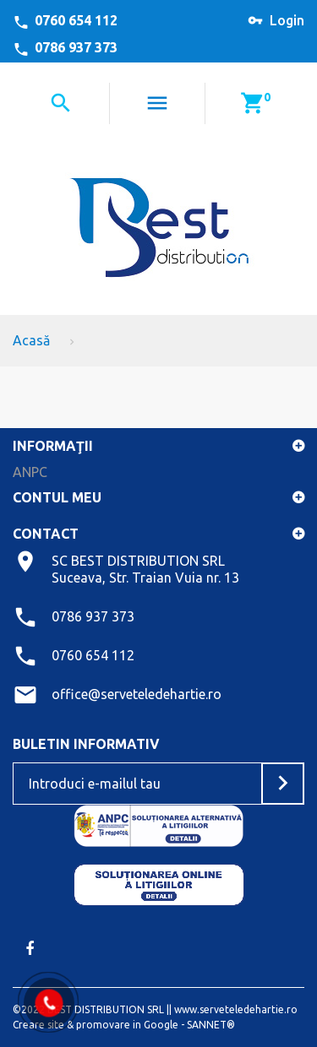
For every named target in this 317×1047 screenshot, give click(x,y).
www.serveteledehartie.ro (236, 1009)
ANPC (30, 472)
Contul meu (57, 497)
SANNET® (211, 1024)
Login (287, 20)
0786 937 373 (76, 47)
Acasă (31, 340)
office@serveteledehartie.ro (136, 694)
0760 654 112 (76, 20)
